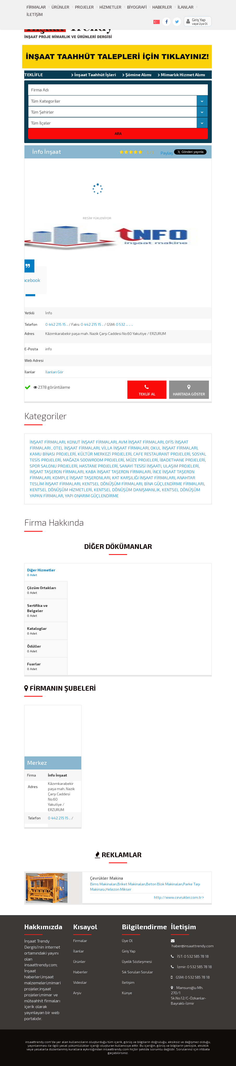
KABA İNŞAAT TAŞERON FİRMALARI (118, 471)
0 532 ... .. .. (124, 324)
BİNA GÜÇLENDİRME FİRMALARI (174, 483)
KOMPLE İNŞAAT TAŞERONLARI (81, 477)
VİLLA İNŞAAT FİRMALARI (125, 447)
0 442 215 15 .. (56, 324)
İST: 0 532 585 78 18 (190, 956)
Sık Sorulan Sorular (137, 972)
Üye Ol (127, 940)
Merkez (37, 762)
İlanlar (186, 6)
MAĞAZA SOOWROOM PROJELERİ (93, 459)
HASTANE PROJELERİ (98, 465)
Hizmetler (110, 6)
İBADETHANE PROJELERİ (182, 459)
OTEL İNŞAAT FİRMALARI (76, 447)
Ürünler (60, 6)
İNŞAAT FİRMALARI (47, 441)
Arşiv (77, 993)
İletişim (35, 14)
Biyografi (137, 6)
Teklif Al (147, 390)
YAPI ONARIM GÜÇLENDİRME (92, 495)
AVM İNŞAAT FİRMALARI (141, 441)
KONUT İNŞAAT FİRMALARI (92, 441)
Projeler (84, 6)
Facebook (30, 280)
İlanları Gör (54, 372)
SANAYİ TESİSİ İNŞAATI (140, 465)
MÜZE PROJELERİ (142, 459)
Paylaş (166, 152)
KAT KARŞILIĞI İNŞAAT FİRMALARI (143, 477)
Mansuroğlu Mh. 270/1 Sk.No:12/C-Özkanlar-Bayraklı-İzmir (188, 995)
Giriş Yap (128, 951)
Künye (127, 993)
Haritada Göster (189, 390)
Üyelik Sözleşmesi (137, 961)
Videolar (80, 982)
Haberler (162, 6)
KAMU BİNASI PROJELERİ (53, 453)
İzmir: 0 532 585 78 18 (191, 966)
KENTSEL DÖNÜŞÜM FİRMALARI (112, 483)
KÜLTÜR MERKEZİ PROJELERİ (105, 453)
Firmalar (36, 6)
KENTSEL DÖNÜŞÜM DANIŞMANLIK (127, 489)
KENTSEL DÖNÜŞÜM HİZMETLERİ (61, 489)
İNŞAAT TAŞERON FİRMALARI (57, 471)
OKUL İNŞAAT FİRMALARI (174, 447)
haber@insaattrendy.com (191, 943)
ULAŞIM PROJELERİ (181, 465)
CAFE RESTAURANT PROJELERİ (161, 453)
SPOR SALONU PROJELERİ (53, 465)
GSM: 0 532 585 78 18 (190, 977)
